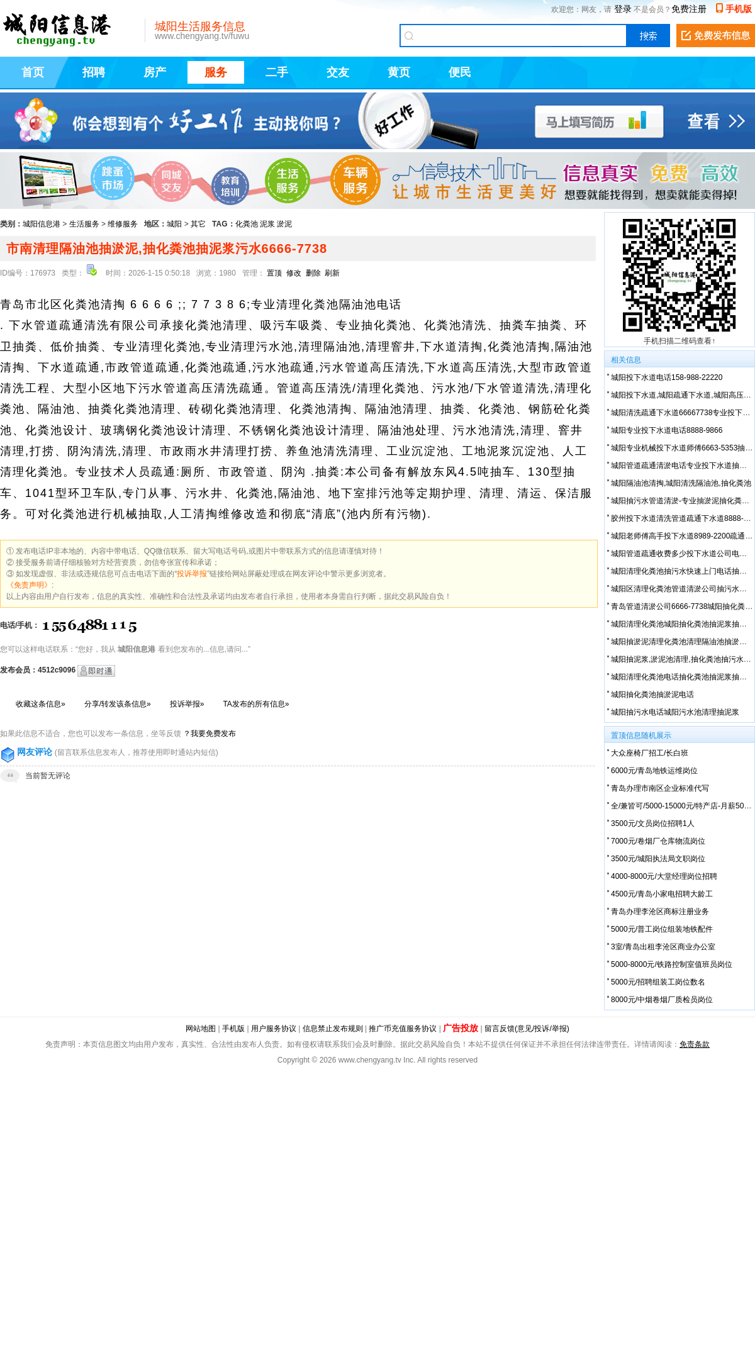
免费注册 (689, 9)
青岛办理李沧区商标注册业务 (660, 911)
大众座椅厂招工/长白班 (649, 753)
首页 (32, 72)
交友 (338, 72)
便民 (460, 72)
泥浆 (267, 224)
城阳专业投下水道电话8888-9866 (666, 430)
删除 (313, 273)
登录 (623, 9)
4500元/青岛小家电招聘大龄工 (662, 894)
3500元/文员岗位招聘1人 (653, 823)
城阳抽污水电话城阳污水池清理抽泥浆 (675, 712)
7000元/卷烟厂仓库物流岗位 (658, 841)
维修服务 (123, 224)
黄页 (399, 72)
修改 (293, 273)
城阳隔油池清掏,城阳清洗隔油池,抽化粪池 (681, 483)
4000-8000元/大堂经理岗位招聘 (664, 876)
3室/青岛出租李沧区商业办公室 (663, 946)
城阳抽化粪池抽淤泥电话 (652, 694)
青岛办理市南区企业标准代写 (660, 788)
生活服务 (84, 224)
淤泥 (284, 224)
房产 (154, 72)
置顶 (274, 273)
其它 (198, 224)
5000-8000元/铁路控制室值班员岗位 (671, 964)
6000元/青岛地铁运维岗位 (654, 770)
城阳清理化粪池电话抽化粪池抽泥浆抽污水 (682, 677)
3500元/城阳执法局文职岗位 (658, 858)
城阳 (174, 224)
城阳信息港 (41, 224)
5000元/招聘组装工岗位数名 (658, 982)
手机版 (738, 9)
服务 (215, 72)
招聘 (93, 72)
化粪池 (246, 224)
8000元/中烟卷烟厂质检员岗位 (662, 999)
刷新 (332, 273)
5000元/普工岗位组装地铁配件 (662, 929)
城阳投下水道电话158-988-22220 (666, 377)
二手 (277, 72)
